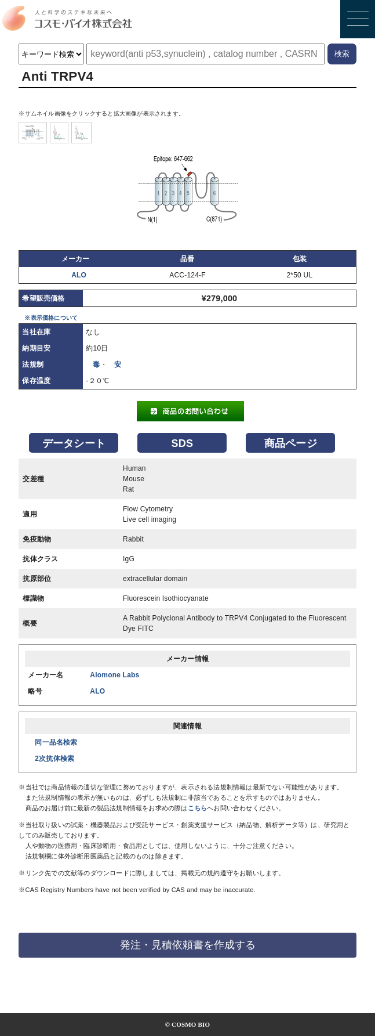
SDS (183, 443)
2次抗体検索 (54, 759)
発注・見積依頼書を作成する (188, 945)
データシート (73, 443)
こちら (197, 807)
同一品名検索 (56, 742)
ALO (78, 275)
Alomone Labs (114, 675)
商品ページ (290, 443)
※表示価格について (51, 318)
